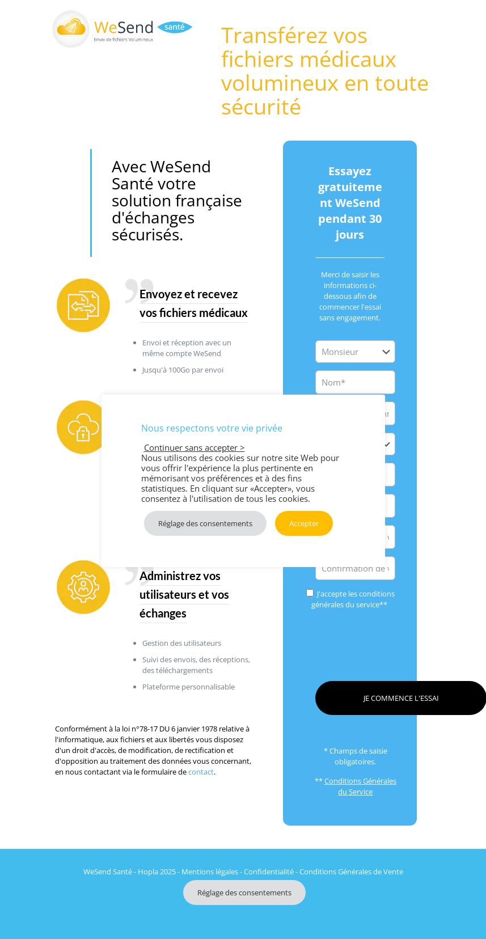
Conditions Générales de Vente (351, 871)
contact (201, 772)
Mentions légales (209, 871)
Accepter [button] (304, 523)
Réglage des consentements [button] (244, 892)
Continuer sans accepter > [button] (194, 447)
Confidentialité (269, 871)
